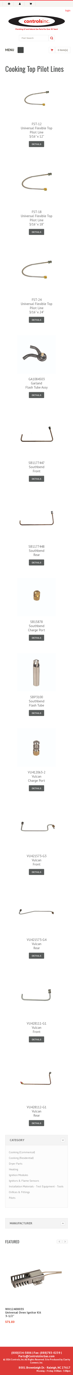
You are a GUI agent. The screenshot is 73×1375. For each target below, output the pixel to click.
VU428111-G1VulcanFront (36, 1027)
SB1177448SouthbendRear (36, 550)
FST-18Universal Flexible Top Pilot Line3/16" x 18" (36, 218)
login (67, 10)
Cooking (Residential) (21, 1158)
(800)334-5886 (21, 1353)
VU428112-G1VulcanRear (36, 1111)
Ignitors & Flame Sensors (24, 1180)
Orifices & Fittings (19, 1192)
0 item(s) (63, 50)
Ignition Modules (18, 1175)
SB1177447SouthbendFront (36, 467)
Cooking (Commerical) (22, 1152)
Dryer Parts (15, 1163)
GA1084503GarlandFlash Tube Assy (36, 383)
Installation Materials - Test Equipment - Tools (36, 1186)
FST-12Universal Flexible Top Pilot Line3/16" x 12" (36, 130)
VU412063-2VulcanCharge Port (36, 776)
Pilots (12, 1197)
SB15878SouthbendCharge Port (36, 626)
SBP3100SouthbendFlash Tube (36, 701)
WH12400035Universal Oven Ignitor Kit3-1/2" (23, 1312)
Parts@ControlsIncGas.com (36, 1356)
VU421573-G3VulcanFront (36, 860)
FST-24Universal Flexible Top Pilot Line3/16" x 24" (36, 306)
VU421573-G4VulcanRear (36, 944)
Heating (13, 1169)
